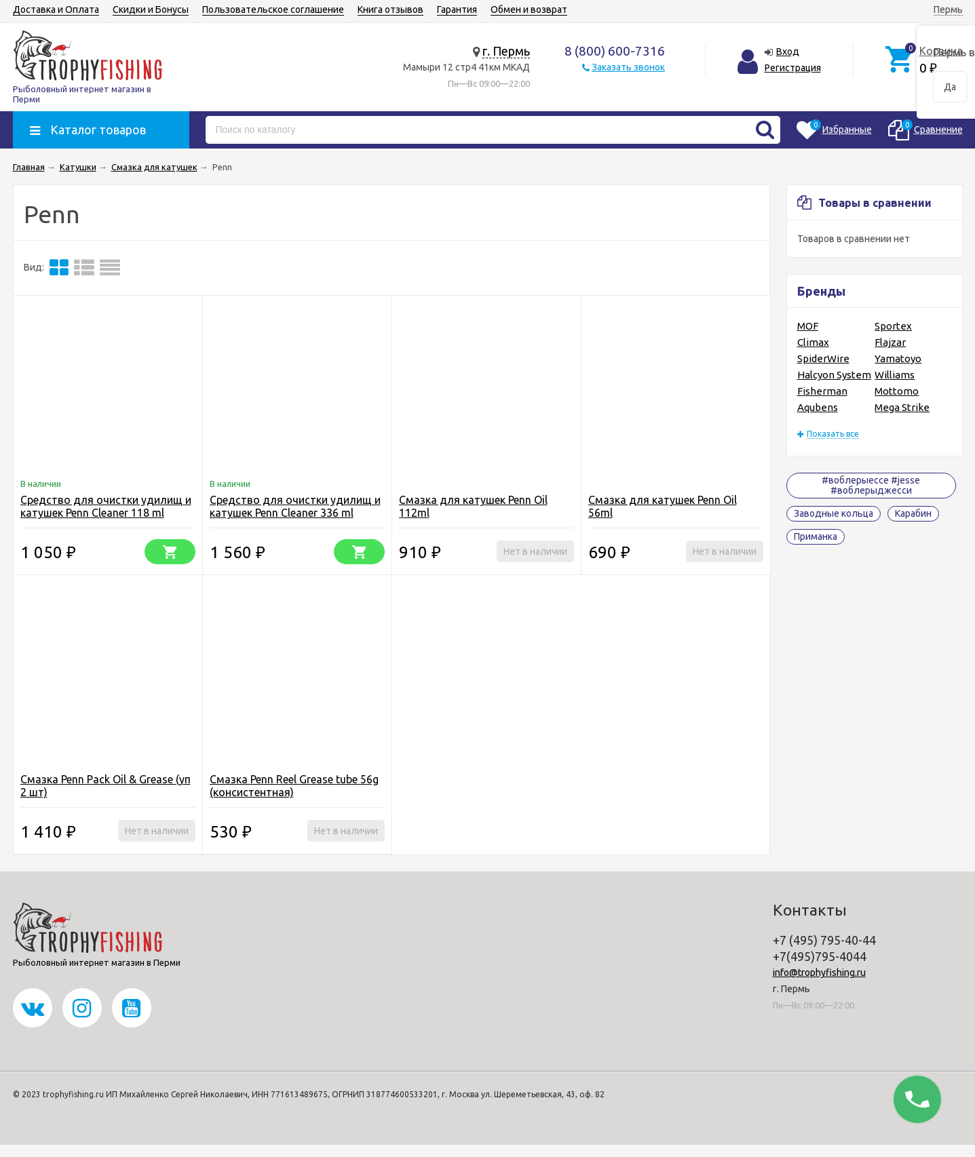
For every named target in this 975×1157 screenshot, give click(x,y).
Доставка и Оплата (56, 9)
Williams (895, 374)
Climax (813, 342)
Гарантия (457, 9)
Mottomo (897, 391)
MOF (807, 326)
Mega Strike (902, 407)
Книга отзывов (390, 9)
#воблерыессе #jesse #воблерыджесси (871, 485)
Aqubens (817, 407)
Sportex (893, 326)
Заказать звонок (628, 67)
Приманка (815, 536)
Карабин (913, 513)
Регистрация (793, 67)
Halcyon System (834, 374)
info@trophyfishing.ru (819, 972)
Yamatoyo (898, 358)
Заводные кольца (833, 513)
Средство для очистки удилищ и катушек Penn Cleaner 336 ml (295, 506)
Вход (787, 51)
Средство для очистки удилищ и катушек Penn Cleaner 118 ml (105, 506)
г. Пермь (506, 51)
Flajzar (890, 342)
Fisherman (822, 391)
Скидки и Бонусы (151, 9)
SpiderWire (823, 358)
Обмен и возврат (529, 9)
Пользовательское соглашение (273, 9)
